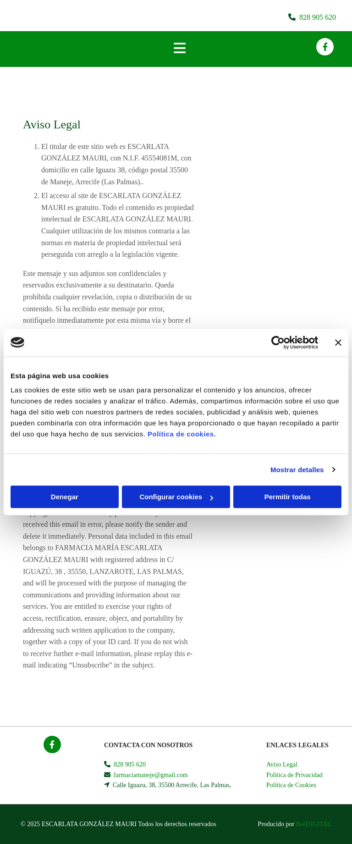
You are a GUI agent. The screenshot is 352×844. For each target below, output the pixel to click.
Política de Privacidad (294, 775)
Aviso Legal (281, 764)
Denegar (64, 497)
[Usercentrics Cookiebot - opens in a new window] (278, 342)
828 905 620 (317, 17)
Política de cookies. (182, 434)
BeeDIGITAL (313, 824)
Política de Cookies (291, 785)
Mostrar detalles (297, 470)
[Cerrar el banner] (338, 342)
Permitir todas (287, 497)
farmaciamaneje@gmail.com (151, 775)
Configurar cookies (176, 497)
